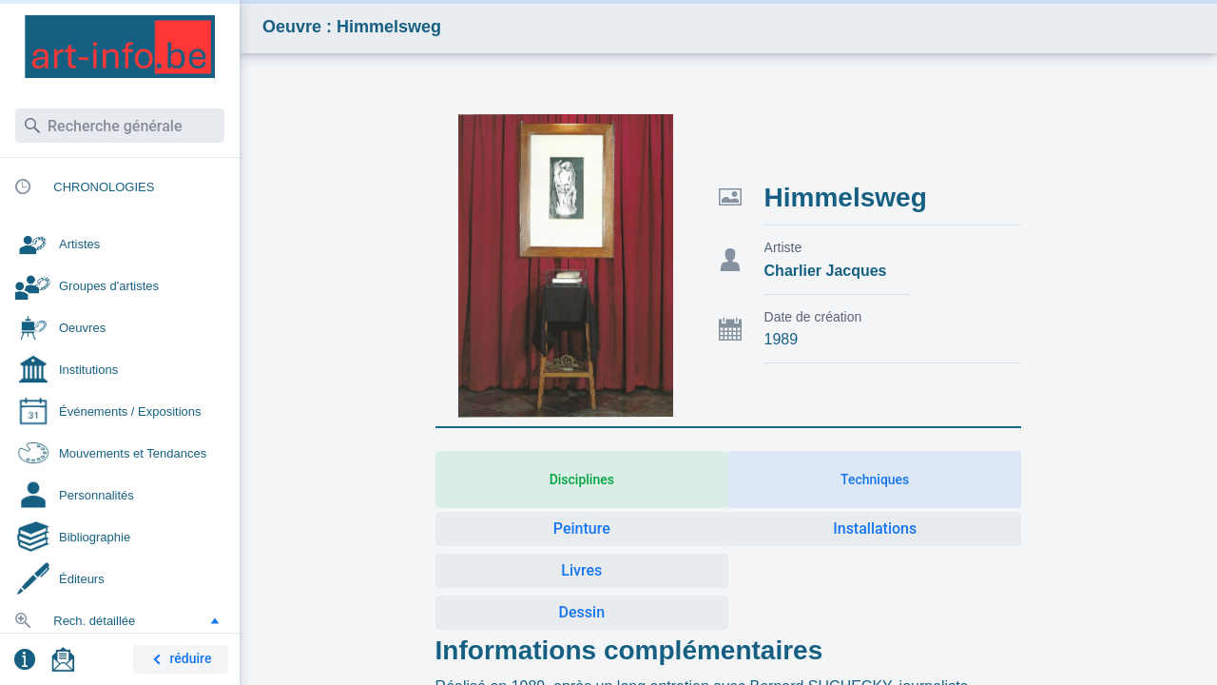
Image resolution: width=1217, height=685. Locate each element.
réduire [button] (178, 660)
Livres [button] (581, 570)
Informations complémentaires (629, 650)
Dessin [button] (582, 612)
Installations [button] (875, 528)
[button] (215, 620)
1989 (781, 339)
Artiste (783, 247)
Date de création (813, 316)
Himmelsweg (845, 197)
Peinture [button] (581, 528)
